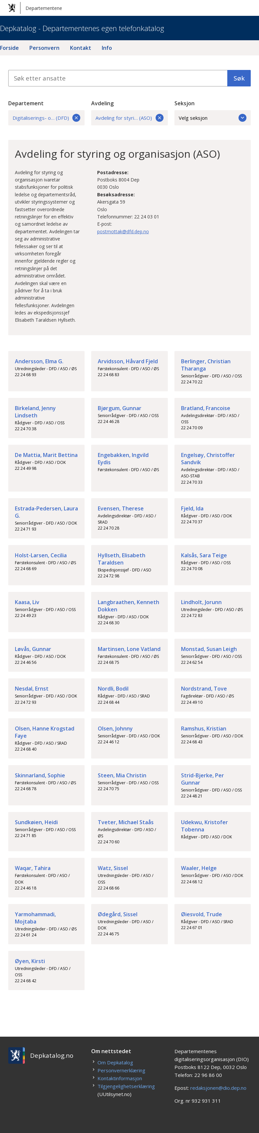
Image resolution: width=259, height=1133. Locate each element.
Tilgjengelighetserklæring (126, 1086)
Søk (239, 78)
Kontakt (80, 47)
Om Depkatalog (115, 1062)
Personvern (44, 47)
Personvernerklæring (121, 1070)
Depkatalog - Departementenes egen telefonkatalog (82, 28)
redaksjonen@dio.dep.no (218, 1087)
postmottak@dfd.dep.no (123, 231)
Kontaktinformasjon (119, 1078)
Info (107, 47)
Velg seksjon (213, 118)
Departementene (35, 8)
